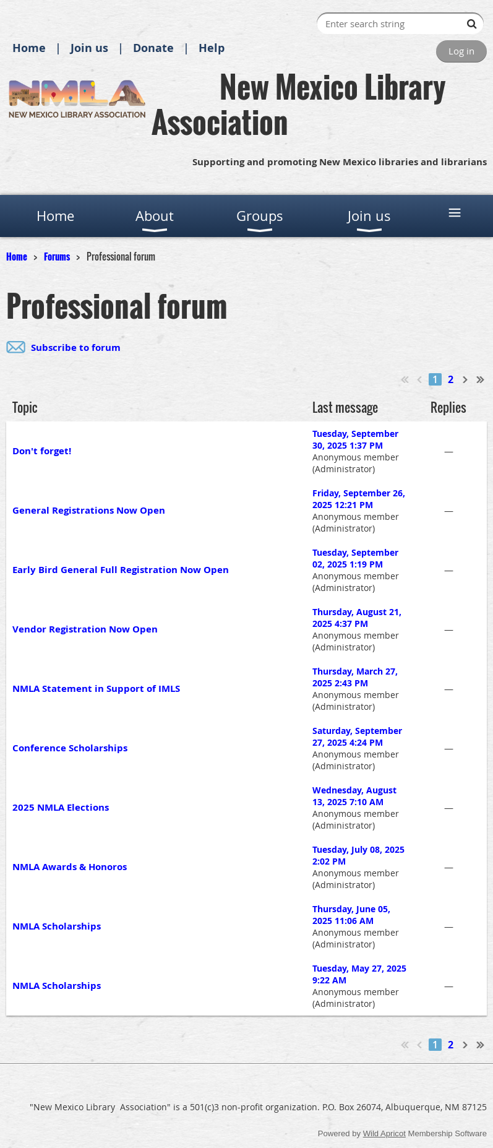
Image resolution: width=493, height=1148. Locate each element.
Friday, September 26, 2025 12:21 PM (358, 499)
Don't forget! (41, 450)
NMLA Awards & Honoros (69, 866)
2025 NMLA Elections (60, 807)
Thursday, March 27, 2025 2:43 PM (355, 677)
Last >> (480, 379)
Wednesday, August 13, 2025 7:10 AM (354, 796)
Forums (57, 256)
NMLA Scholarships (56, 926)
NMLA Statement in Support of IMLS (96, 688)
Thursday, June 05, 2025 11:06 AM (351, 914)
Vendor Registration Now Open (85, 629)
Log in (461, 51)
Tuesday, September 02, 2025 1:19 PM (355, 558)
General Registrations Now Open (88, 510)
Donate (153, 48)
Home (29, 48)
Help (212, 48)
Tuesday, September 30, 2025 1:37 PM (355, 439)
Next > (466, 379)
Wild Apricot (384, 1133)
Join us (89, 48)
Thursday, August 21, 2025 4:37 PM (356, 617)
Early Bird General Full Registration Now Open (120, 569)
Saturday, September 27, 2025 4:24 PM (357, 736)
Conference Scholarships (69, 747)
